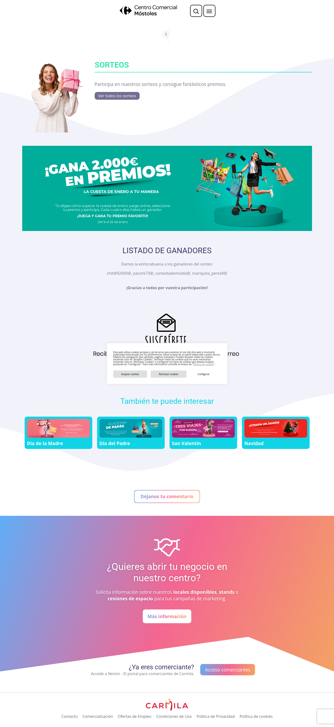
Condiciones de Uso (174, 716)
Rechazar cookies (168, 374)
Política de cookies (203, 364)
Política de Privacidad (216, 716)
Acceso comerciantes (227, 669)
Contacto (69, 716)
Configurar (204, 374)
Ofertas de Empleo (134, 716)
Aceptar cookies (130, 374)
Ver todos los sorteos (117, 95)
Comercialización (97, 716)
